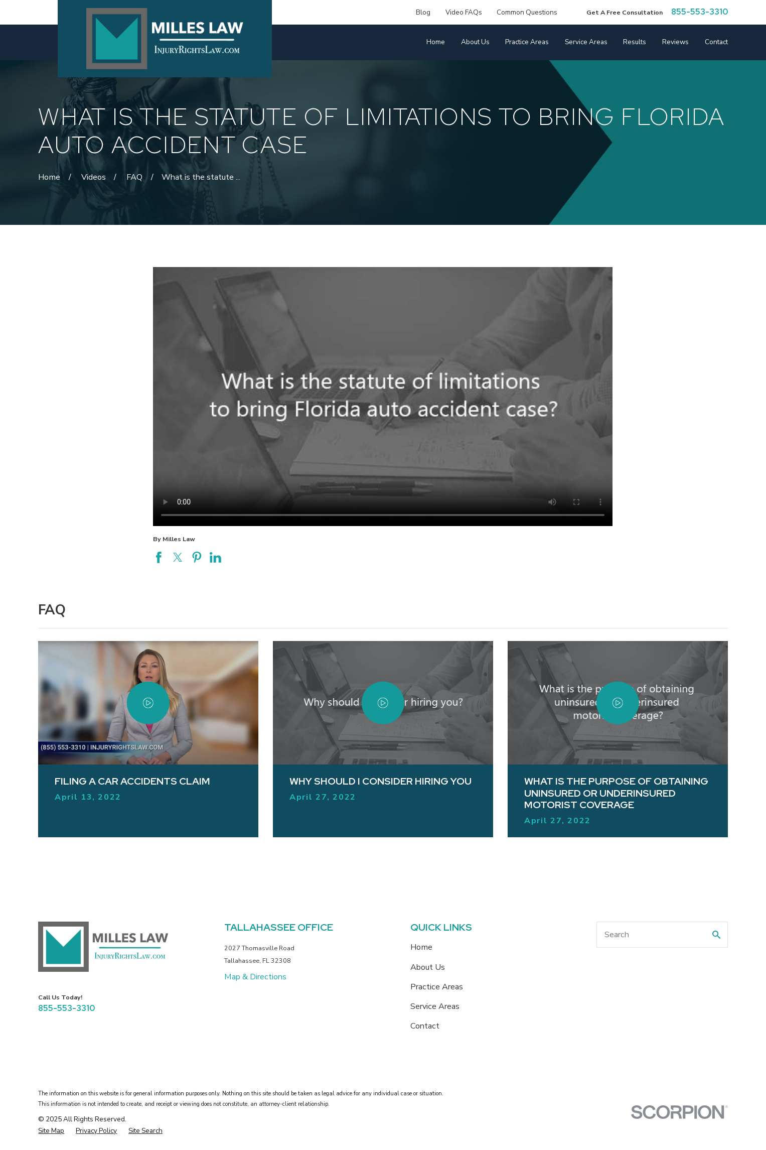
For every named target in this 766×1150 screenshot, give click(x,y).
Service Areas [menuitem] (586, 42)
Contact (424, 1026)
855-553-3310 (699, 12)
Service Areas (434, 1006)
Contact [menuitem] (716, 42)
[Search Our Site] (716, 935)
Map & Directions (255, 976)
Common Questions (527, 12)
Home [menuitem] (435, 42)
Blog (423, 12)
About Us (427, 967)
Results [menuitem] (634, 42)
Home (421, 947)
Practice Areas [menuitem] (527, 42)
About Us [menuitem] (475, 42)
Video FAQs (463, 12)
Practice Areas (436, 986)
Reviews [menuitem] (675, 42)
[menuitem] (51, 1130)
